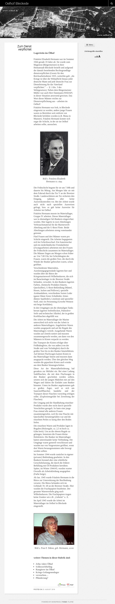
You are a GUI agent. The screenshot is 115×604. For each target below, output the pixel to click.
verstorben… (42, 575)
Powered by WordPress (51, 602)
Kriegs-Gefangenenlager (47, 572)
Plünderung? (42, 578)
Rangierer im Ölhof (45, 569)
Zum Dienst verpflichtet (24, 47)
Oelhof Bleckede (17, 3)
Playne (70, 602)
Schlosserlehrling (44, 567)
